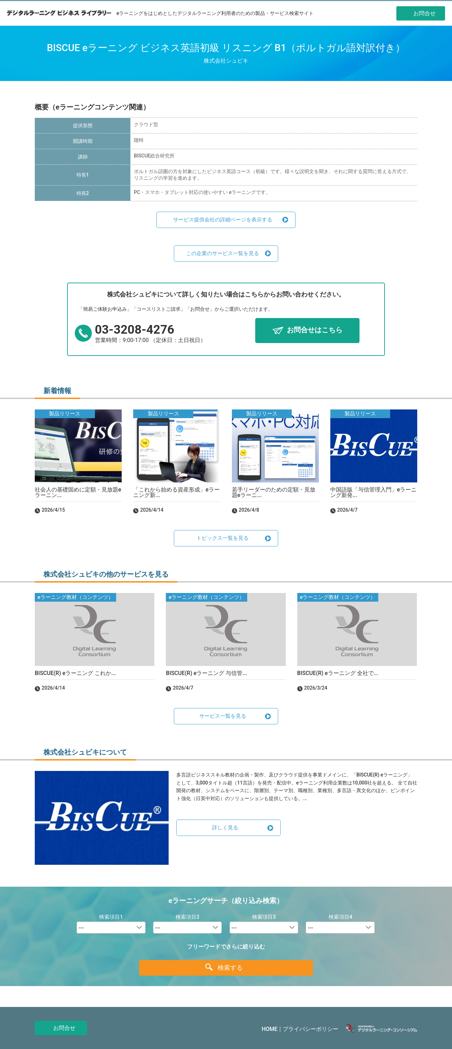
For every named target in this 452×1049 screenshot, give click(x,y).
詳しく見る (225, 827)
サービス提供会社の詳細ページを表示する (222, 220)
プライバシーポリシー (310, 1029)
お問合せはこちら (314, 330)
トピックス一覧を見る (222, 538)
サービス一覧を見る (222, 716)
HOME (269, 1029)
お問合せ (64, 1028)
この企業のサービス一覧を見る (222, 253)
